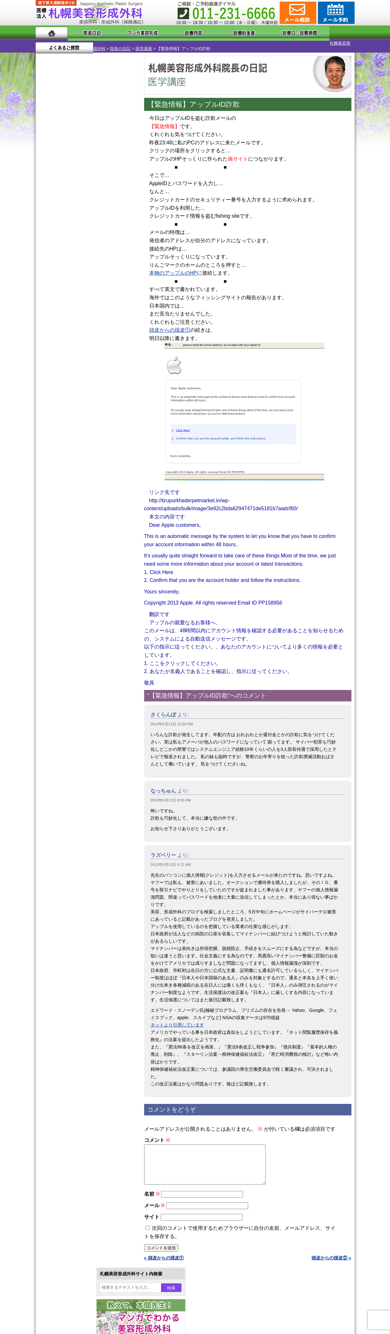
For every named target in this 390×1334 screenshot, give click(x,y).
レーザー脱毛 (70, 662)
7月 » (61, 260)
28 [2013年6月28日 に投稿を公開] (107, 238)
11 (85, 307)
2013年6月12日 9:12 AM (171, 859)
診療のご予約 (335, 12)
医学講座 (107, 43)
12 (92, 307)
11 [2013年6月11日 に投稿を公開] (70, 218)
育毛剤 (63, 696)
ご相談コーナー (297, 12)
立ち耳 (63, 650)
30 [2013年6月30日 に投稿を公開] (46, 247)
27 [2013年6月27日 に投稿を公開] (95, 238)
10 (79, 307)
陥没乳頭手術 (70, 581)
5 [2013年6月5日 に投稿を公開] (83, 209)
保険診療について (66, 846)
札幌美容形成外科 (52, 43)
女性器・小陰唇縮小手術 (81, 593)
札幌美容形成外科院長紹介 (75, 857)
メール (154, 1207)
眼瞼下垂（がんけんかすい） (86, 570)
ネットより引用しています (177, 1019)
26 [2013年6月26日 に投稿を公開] (83, 238)
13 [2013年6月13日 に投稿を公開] (95, 218)
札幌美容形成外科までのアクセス (81, 823)
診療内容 (169, 32)
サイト (151, 1219)
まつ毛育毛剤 (70, 708)
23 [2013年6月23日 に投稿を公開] (46, 238)
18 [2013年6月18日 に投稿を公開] (70, 228)
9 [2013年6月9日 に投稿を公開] (46, 218)
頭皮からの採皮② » (331, 1260)
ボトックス (68, 754)
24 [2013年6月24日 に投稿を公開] (58, 238)
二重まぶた (68, 604)
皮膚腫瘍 (66, 731)
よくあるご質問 (326, 32)
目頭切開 (66, 742)
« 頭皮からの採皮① (164, 1260)
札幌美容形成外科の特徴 (72, 800)
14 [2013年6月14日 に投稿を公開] (107, 218)
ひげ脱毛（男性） (75, 685)
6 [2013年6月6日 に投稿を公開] (95, 209)
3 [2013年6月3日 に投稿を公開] (58, 209)
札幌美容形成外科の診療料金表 (79, 834)
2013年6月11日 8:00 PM (171, 795)
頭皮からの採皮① (169, 324)
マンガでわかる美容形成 (128, 32)
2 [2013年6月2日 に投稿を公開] (46, 209)
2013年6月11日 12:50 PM (172, 719)
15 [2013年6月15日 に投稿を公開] (119, 218)
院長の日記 (83, 43)
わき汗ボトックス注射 (79, 639)
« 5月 (45, 260)
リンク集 (57, 869)
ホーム (51, 32)
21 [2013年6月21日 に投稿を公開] (107, 228)
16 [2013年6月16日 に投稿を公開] (46, 228)
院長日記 (87, 32)
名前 (152, 1196)
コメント (157, 1134)
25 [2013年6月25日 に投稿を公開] (70, 238)
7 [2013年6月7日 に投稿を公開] (107, 209)
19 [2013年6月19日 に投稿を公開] (83, 228)
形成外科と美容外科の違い (75, 812)
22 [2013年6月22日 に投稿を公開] (119, 228)
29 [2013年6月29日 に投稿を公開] (119, 238)
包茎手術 (66, 719)
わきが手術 (80, 627)
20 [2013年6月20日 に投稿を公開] (95, 228)
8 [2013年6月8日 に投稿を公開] (119, 209)
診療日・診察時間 (265, 32)
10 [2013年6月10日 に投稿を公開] (58, 218)
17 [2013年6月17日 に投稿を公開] (58, 228)
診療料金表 (211, 32)
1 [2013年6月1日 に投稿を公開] (119, 199)
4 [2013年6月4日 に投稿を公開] (71, 209)
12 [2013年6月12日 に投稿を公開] (83, 218)
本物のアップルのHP (173, 267)
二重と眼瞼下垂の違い (70, 616)
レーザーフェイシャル (79, 673)
